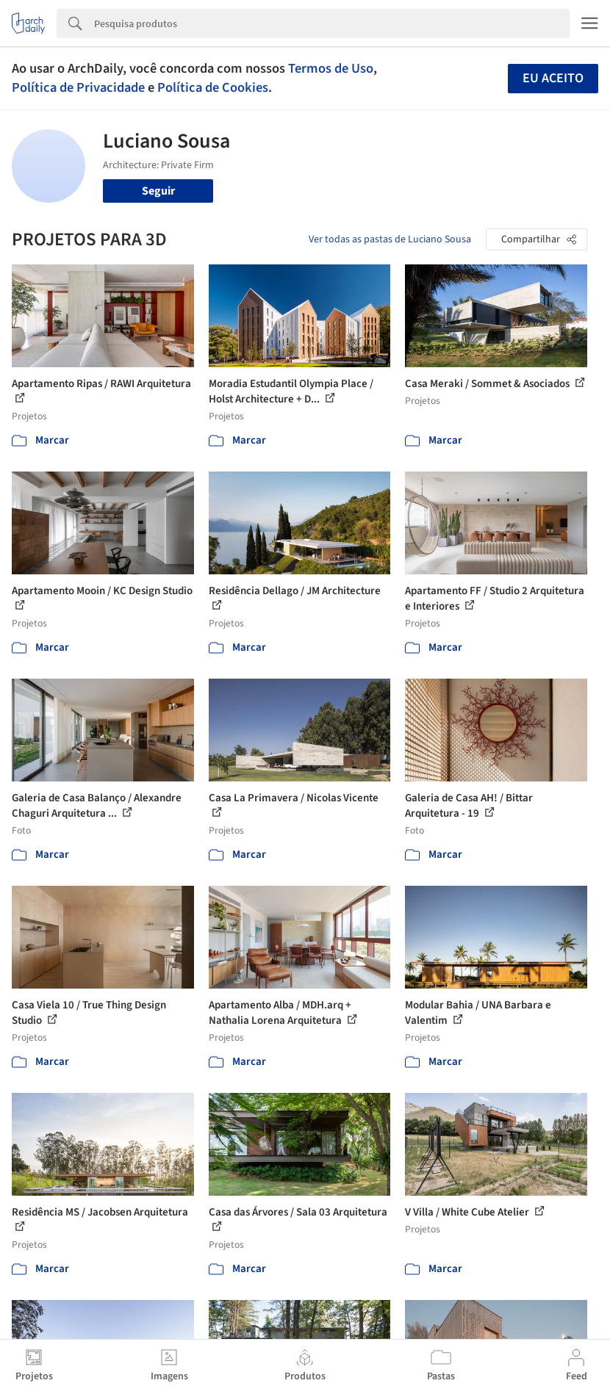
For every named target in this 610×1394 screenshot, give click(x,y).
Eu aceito (553, 78)
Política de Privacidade (78, 87)
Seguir (158, 191)
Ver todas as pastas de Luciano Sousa (390, 239)
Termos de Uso (330, 68)
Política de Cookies (212, 87)
